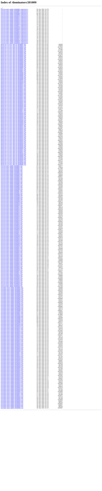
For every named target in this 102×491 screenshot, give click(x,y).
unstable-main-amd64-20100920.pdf (12, 438)
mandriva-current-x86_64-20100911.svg (13, 104)
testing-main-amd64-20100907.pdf (12, 228)
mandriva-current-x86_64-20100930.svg (13, 196)
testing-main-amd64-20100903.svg (12, 211)
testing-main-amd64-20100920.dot (12, 290)
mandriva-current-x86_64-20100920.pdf (13, 146)
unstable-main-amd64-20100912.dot (12, 397)
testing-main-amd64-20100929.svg (12, 337)
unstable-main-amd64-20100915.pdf (12, 413)
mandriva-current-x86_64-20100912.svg (13, 108)
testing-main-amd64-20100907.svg (12, 230)
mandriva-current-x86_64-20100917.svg (13, 133)
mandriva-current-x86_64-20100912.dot (13, 105)
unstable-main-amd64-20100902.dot (12, 348)
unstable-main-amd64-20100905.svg (12, 366)
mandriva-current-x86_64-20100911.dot (13, 100)
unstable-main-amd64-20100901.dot (12, 344)
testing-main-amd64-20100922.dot (12, 300)
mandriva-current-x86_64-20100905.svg (13, 74)
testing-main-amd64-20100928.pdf (12, 331)
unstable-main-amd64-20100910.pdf (12, 389)
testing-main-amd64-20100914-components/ (14, 24)
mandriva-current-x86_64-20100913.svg (13, 113)
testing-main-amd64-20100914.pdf (12, 263)
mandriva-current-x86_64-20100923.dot (13, 159)
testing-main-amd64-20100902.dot (12, 203)
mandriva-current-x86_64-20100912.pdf (13, 107)
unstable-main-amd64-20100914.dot (12, 407)
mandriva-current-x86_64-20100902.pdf (13, 58)
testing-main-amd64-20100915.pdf (12, 267)
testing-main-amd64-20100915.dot (12, 266)
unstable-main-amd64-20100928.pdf (12, 477)
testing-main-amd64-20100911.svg (12, 250)
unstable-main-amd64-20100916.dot (12, 417)
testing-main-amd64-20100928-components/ (14, 47)
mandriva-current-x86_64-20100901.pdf (13, 53)
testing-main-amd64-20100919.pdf (12, 287)
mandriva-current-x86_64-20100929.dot (13, 188)
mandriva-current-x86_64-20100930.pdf (13, 194)
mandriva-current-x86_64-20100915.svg (13, 123)
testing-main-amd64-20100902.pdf (12, 204)
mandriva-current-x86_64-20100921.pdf (13, 151)
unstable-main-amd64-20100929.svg (12, 483)
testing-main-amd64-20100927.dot (12, 324)
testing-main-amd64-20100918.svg (12, 284)
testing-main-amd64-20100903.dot (12, 207)
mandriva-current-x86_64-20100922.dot (13, 154)
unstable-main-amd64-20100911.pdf (12, 394)
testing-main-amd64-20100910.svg (12, 245)
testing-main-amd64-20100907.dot (12, 227)
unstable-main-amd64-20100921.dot (12, 441)
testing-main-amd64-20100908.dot (12, 232)
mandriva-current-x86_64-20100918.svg (13, 138)
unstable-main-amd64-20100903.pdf (12, 355)
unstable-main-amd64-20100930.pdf (12, 486)
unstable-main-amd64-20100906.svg (12, 371)
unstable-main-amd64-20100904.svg (12, 361)
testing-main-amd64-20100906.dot (12, 222)
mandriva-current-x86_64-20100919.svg (13, 143)
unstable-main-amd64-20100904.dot (12, 358)
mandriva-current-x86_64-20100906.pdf (13, 78)
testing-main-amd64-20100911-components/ (14, 19)
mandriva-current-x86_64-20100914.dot (13, 115)
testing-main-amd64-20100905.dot (12, 217)
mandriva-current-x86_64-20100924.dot (13, 164)
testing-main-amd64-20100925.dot (12, 314)
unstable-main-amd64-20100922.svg (12, 449)
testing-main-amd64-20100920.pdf (12, 292)
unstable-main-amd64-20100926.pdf (12, 467)
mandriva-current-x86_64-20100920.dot (13, 144)
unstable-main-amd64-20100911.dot (12, 392)
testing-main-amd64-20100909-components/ (14, 16)
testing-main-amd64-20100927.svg (12, 327)
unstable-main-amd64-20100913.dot (12, 402)
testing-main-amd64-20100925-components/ (14, 42)
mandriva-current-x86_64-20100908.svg (13, 89)
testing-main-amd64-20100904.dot (12, 212)
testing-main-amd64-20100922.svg (12, 303)
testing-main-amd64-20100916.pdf (12, 272)
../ (2, 8)
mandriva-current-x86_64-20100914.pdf (13, 117)
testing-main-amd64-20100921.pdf (12, 297)
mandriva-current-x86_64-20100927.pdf (13, 180)
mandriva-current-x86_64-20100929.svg (13, 191)
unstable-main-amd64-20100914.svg (12, 410)
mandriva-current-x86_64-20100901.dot (13, 52)
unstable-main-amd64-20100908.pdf (12, 379)
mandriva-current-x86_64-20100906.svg (13, 79)
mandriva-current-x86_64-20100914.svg (13, 118)
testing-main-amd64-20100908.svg (12, 235)
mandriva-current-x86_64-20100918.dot (13, 134)
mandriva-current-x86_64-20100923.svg (13, 162)
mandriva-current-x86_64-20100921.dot (13, 149)
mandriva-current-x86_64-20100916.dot (13, 125)
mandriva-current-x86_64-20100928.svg (13, 186)
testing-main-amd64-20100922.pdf (12, 301)
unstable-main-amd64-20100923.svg (12, 454)
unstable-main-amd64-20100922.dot (12, 446)
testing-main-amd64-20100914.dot (12, 261)
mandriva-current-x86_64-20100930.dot (13, 193)
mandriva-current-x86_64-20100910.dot (13, 95)
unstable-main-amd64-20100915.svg (12, 415)
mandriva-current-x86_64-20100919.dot (13, 139)
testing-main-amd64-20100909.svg (12, 240)
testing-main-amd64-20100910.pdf (12, 243)
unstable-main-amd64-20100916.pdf (12, 418)
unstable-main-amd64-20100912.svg (12, 400)
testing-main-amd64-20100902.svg (12, 206)
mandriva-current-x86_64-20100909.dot (13, 91)
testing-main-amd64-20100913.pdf (12, 258)
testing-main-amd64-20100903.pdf (12, 209)
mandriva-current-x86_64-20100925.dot (13, 168)
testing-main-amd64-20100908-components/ (14, 14)
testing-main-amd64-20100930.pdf (12, 340)
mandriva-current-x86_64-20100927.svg (13, 181)
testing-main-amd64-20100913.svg (12, 259)
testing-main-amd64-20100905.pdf (12, 219)
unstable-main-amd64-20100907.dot (12, 373)
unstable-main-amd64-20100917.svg (12, 425)
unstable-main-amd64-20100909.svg (12, 386)
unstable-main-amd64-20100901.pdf (12, 345)
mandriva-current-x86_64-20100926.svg (13, 177)
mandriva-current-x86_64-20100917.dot (13, 130)
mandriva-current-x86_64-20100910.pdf (13, 97)
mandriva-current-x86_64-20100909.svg (13, 94)
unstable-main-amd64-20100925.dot (12, 460)
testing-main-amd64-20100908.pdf (12, 233)
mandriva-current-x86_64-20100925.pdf (13, 170)
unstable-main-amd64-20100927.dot (12, 470)
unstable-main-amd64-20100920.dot (12, 436)
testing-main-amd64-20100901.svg (12, 201)
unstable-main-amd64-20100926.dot (12, 465)
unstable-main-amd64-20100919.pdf (12, 433)
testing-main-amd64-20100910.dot (12, 241)
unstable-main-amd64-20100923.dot (12, 451)
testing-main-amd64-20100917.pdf (12, 277)
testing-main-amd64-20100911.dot (12, 246)
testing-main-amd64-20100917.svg (12, 279)
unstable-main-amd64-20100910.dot (12, 387)
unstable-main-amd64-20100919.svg (12, 434)
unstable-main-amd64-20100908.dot (12, 378)
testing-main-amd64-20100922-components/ (14, 37)
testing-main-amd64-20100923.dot (12, 305)
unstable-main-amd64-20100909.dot (12, 383)
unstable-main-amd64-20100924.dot (12, 455)
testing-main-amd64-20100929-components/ (14, 48)
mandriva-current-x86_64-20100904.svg (13, 70)
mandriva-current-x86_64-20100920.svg (13, 147)
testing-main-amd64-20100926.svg (12, 323)
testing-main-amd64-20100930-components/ (14, 50)
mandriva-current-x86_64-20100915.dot (13, 120)
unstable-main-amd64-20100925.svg (12, 464)
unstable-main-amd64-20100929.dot (12, 480)
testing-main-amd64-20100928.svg (12, 332)
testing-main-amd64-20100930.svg (12, 342)
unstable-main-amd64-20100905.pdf (12, 365)
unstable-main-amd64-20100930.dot (12, 485)
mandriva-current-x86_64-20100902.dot (13, 57)
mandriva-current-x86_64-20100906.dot (13, 76)
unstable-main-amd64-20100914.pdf (12, 408)
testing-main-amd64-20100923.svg (12, 308)
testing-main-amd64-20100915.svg (12, 269)
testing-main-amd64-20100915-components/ (14, 26)
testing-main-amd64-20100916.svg (12, 274)
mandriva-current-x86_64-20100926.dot (13, 173)
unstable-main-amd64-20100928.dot (12, 475)
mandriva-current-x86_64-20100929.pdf (13, 190)
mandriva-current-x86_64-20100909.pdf (13, 92)
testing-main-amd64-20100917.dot (12, 275)
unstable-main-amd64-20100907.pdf (12, 374)
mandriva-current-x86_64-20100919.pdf (13, 141)
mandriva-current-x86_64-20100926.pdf (13, 175)
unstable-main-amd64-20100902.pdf (12, 350)
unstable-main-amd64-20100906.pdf (12, 370)
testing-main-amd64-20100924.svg (12, 313)
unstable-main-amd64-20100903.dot (12, 353)
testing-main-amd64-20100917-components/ (14, 29)
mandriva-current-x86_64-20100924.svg (13, 167)
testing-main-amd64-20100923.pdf (12, 306)
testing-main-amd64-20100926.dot (12, 319)
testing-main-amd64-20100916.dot (12, 271)
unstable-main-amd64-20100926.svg (12, 468)
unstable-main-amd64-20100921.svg (12, 444)
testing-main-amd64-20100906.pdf (12, 224)
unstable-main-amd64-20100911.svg (12, 395)
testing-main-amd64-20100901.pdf (12, 199)
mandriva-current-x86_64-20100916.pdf (13, 126)
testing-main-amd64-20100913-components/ (14, 23)
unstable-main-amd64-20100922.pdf (12, 447)
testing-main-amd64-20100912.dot (12, 251)
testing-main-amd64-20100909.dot (12, 237)
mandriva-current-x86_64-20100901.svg (13, 55)
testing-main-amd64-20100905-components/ (14, 10)
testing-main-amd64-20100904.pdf (12, 214)
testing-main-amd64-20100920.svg (12, 293)
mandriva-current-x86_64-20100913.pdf (13, 112)
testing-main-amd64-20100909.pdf (12, 238)
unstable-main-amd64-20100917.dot (12, 421)
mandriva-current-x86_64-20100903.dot (13, 61)
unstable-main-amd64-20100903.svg (12, 357)
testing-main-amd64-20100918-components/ (14, 31)
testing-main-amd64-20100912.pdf (12, 253)
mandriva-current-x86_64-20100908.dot (13, 86)
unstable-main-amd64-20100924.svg (12, 459)
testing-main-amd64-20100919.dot (12, 285)
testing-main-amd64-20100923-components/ (14, 39)
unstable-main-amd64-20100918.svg (12, 430)
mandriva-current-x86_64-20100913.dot (13, 110)
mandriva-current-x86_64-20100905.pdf (13, 73)
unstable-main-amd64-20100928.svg (12, 478)
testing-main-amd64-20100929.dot (12, 334)
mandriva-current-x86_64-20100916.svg (13, 128)
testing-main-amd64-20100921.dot (12, 295)
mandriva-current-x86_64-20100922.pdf (13, 155)
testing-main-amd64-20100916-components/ (14, 27)
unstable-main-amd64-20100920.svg (12, 439)
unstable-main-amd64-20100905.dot (12, 363)
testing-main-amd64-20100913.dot (12, 256)
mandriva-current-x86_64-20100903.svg (13, 65)
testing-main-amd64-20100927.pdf (12, 326)
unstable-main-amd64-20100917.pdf (12, 423)
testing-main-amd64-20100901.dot (12, 198)
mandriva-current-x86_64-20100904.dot (13, 66)
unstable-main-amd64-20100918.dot (12, 426)
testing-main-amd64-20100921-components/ (14, 35)
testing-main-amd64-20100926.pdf (12, 321)
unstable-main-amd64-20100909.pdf (12, 384)
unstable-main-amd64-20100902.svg (12, 352)
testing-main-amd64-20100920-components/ (14, 34)
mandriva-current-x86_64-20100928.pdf (13, 185)
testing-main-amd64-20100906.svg (12, 225)
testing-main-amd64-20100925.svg (12, 318)
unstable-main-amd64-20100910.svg (12, 391)
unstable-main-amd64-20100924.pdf (12, 457)
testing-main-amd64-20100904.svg (12, 215)
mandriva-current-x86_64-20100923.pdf (13, 160)
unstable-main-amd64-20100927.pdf (12, 472)
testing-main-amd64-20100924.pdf (12, 311)
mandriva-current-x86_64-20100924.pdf (13, 165)
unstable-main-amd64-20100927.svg (12, 473)
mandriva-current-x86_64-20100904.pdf (13, 68)
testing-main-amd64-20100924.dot (12, 310)
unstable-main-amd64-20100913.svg (12, 405)
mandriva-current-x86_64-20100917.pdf (13, 131)
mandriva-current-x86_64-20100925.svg (13, 172)
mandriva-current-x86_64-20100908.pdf (13, 87)
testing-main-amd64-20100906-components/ (14, 11)
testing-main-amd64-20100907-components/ (14, 13)
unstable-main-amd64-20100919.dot (12, 431)
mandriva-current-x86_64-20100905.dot (13, 71)
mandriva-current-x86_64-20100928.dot (13, 183)
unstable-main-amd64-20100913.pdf (12, 404)
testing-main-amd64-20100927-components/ (14, 45)
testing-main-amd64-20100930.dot (12, 339)
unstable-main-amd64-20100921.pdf (12, 443)
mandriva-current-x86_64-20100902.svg (13, 60)
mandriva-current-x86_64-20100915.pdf (13, 121)
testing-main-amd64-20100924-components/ (14, 40)
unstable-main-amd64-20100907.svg (12, 376)
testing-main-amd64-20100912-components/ (14, 21)
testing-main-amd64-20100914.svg (12, 264)
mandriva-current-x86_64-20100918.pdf (13, 136)
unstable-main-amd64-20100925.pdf (12, 462)
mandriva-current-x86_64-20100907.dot (13, 81)
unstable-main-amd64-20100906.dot (12, 368)
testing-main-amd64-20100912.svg (12, 254)
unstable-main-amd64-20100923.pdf (12, 452)
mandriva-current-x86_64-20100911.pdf (13, 102)
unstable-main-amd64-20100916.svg (12, 420)
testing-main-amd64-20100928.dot (12, 329)
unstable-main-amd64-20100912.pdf (12, 399)
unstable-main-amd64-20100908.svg (12, 381)
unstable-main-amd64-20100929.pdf (12, 481)
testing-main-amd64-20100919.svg (12, 288)
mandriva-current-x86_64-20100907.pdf (13, 83)
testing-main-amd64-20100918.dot (12, 280)
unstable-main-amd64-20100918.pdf (12, 428)
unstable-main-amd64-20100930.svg (12, 488)
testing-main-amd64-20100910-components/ (14, 18)
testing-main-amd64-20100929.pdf (12, 335)
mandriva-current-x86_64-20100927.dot (13, 178)
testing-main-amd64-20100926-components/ (14, 44)
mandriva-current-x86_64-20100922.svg (13, 157)
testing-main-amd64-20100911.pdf (12, 248)
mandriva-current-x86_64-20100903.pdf (13, 63)
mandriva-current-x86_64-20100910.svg (13, 99)
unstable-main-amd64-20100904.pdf (12, 360)
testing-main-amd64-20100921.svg (12, 298)
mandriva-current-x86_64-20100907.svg (13, 84)
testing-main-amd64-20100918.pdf (12, 282)
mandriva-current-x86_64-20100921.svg (13, 152)
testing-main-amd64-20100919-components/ (14, 32)
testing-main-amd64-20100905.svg (12, 220)
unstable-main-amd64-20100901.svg (12, 347)
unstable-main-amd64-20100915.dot (12, 412)
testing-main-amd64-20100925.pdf (12, 316)
